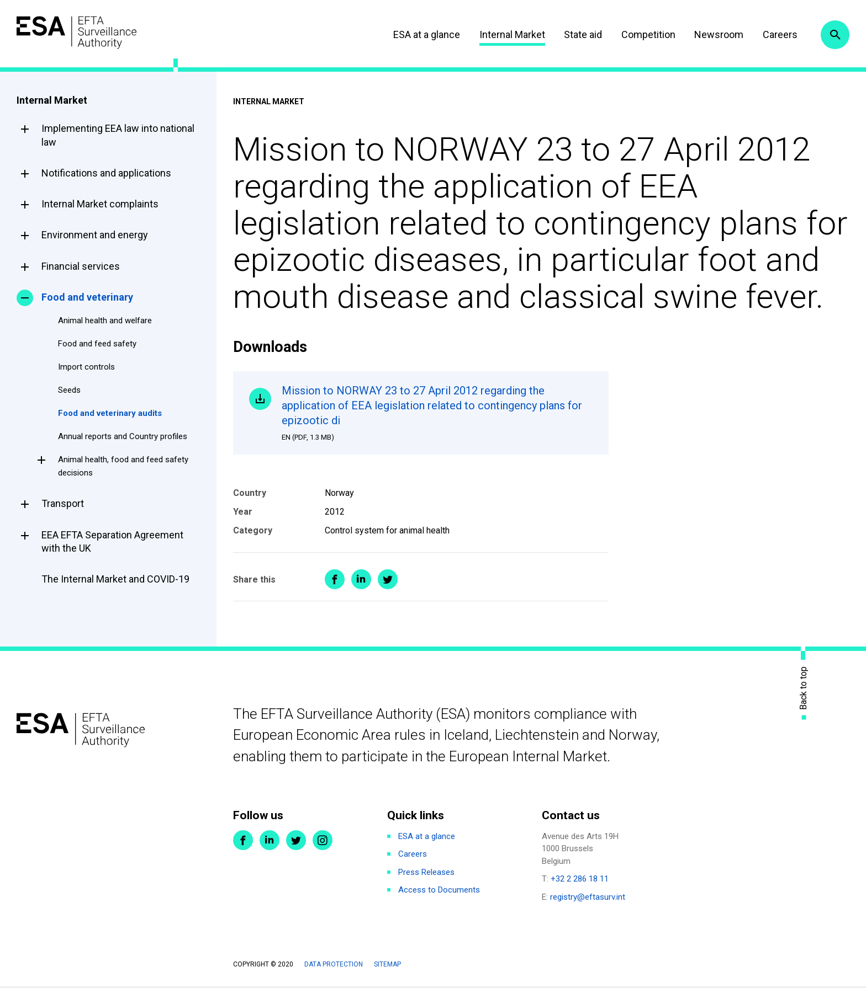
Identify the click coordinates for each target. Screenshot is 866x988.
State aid (581, 34)
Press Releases (426, 873)
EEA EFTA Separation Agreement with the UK (112, 541)
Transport (62, 503)
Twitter (296, 841)
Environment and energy (94, 235)
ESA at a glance (424, 34)
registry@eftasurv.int (587, 898)
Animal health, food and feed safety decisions (123, 466)
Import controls (86, 367)
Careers (777, 34)
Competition (646, 34)
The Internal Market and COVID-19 (115, 579)
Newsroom (716, 34)
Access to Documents (439, 891)
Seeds (69, 390)
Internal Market (509, 34)
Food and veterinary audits (110, 413)
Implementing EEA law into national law (117, 134)
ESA (81, 32)
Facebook (243, 841)
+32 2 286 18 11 (580, 880)
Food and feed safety (97, 344)
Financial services (80, 266)
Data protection (333, 965)
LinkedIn (269, 841)
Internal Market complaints (100, 204)
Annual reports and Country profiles (122, 436)
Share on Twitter (388, 581)
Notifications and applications (106, 173)
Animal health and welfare (105, 320)
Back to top (803, 689)
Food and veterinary (87, 297)
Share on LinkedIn (361, 581)
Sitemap (387, 965)
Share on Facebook (335, 581)
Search (834, 35)
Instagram (322, 841)
